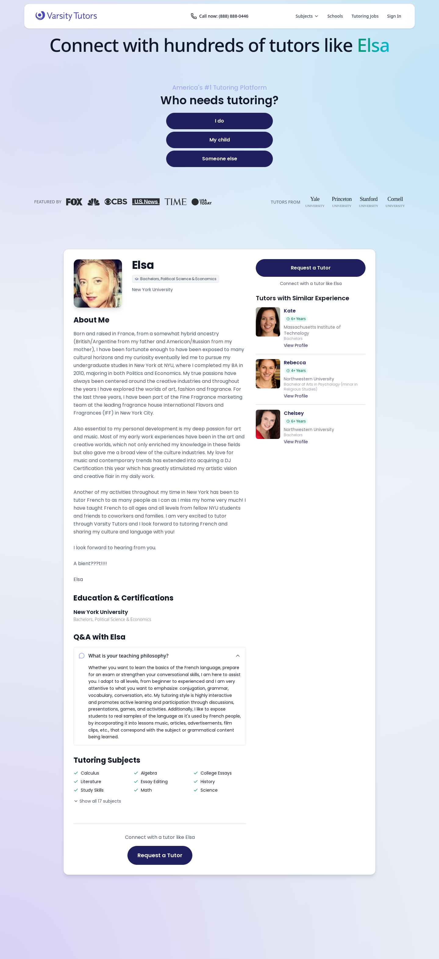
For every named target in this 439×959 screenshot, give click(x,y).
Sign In (394, 16)
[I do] (219, 121)
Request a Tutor (159, 855)
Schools (335, 16)
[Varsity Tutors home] (66, 16)
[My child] (219, 140)
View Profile (296, 345)
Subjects (307, 16)
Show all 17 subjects (97, 801)
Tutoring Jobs (365, 16)
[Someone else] (219, 159)
